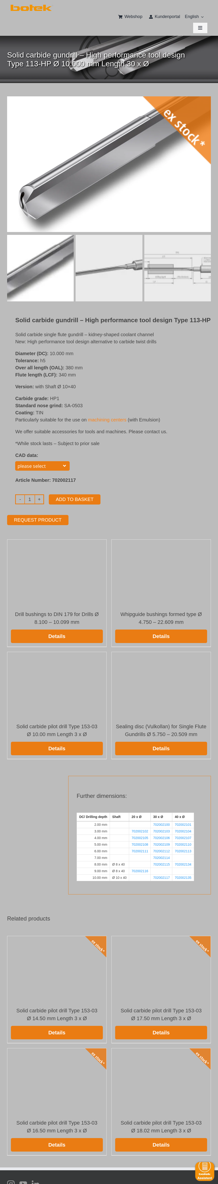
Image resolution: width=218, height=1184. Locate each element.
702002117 (161, 877)
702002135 (183, 877)
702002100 (161, 824)
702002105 (140, 837)
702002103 (161, 830)
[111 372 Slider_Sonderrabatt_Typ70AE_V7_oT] (32, 6)
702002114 (161, 857)
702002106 (161, 837)
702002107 (183, 837)
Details (56, 635)
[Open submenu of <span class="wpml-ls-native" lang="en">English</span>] (201, 17)
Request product (38, 519)
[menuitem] (192, 17)
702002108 (140, 843)
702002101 (183, 824)
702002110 (183, 843)
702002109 (161, 843)
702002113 (183, 850)
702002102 (140, 830)
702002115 (161, 863)
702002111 (140, 850)
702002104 (183, 830)
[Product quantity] (30, 498)
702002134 (183, 863)
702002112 (161, 850)
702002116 (140, 870)
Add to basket (74, 498)
